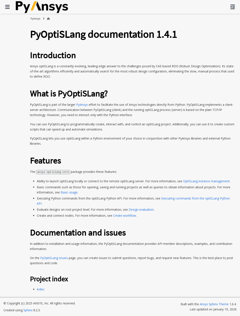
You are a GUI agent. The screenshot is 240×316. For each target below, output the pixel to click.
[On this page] (233, 7)
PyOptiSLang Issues (54, 258)
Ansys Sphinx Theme (214, 304)
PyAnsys (35, 18)
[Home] (48, 18)
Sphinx (28, 310)
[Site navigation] (7, 7)
